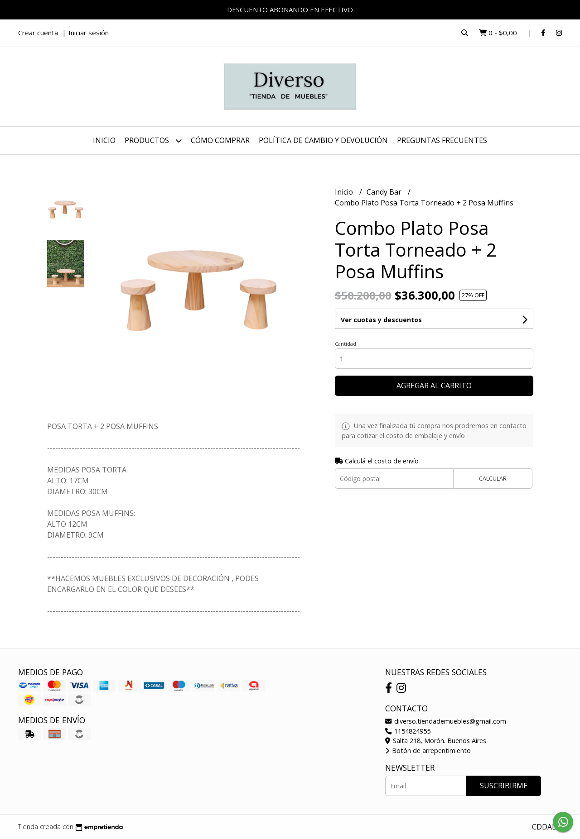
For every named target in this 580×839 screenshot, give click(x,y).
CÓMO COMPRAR (220, 140)
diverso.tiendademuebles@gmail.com (445, 721)
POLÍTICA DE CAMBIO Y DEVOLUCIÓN (323, 140)
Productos (153, 140)
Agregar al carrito (434, 386)
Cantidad (345, 343)
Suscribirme (503, 786)
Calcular (493, 478)
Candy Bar (385, 192)
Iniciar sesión (88, 32)
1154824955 (407, 731)
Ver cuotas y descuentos (381, 319)
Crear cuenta (38, 32)
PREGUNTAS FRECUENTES (442, 140)
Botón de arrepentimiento (428, 750)
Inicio (104, 140)
